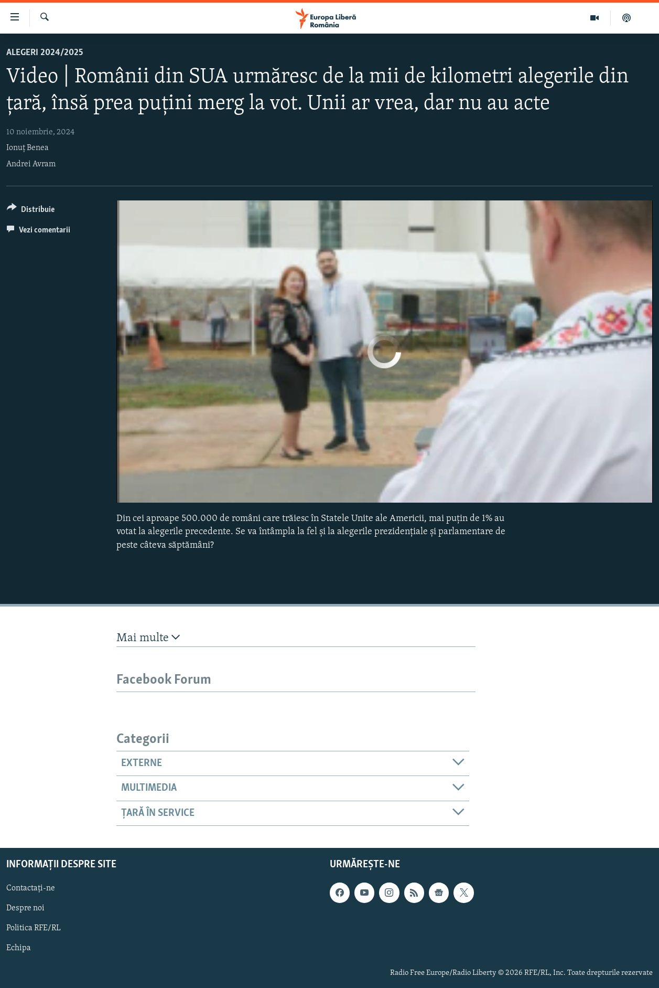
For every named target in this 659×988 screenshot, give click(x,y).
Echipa (18, 948)
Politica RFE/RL (33, 928)
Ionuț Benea (27, 148)
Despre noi (25, 908)
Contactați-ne (30, 888)
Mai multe (148, 637)
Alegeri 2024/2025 (44, 53)
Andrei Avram (31, 164)
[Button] (31, 211)
